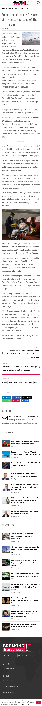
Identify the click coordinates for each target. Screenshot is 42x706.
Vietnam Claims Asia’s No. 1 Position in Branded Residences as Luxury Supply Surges (25, 549)
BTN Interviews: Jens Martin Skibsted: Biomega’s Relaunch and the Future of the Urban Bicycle (24, 500)
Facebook (16, 397)
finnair (10, 382)
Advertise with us (8, 669)
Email (16, 401)
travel (15, 382)
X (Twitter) (27, 397)
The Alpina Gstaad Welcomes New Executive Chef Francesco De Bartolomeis (23, 536)
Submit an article (8, 681)
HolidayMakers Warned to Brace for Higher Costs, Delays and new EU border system (25, 562)
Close (38, 702)
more (25, 401)
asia (26, 382)
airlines (21, 382)
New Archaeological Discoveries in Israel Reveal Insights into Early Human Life (25, 600)
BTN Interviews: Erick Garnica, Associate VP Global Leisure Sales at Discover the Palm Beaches (25, 487)
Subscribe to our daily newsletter (22, 416)
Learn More (25, 704)
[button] (38, 3)
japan (30, 382)
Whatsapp (6, 401)
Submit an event (8, 692)
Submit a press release (10, 686)
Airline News (24, 9)
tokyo (35, 382)
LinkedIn (6, 397)
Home (5, 9)
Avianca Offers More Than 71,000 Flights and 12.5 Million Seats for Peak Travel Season (25, 587)
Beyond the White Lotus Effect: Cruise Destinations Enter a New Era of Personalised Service (24, 613)
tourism (4, 382)
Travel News (13, 9)
